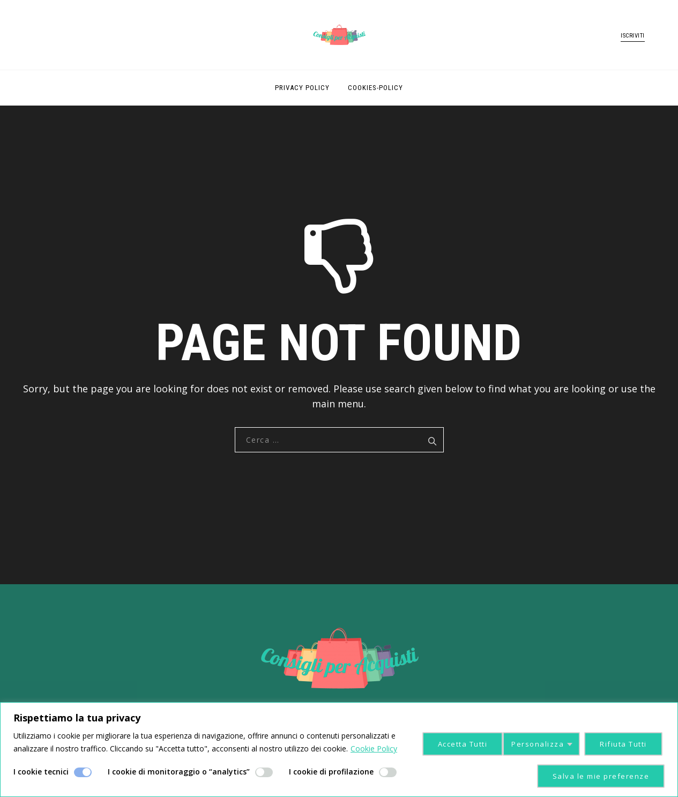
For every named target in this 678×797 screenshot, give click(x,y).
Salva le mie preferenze (600, 776)
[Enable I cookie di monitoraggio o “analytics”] (264, 772)
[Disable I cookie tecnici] (83, 772)
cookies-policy (375, 88)
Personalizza (445, 743)
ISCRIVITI (633, 35)
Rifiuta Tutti (533, 743)
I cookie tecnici (41, 771)
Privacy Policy (302, 88)
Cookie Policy (374, 749)
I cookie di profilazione (331, 771)
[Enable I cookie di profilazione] (388, 772)
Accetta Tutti (622, 743)
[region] (339, 749)
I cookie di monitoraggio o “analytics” (179, 771)
